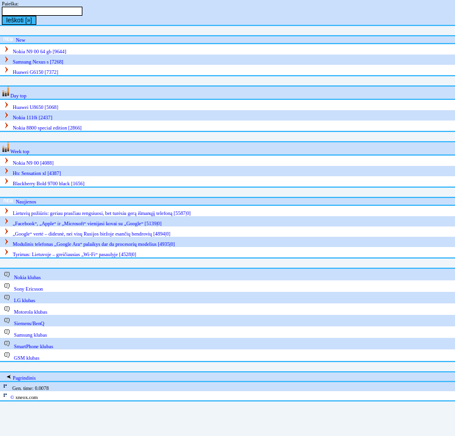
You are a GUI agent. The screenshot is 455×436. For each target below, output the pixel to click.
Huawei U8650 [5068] (35, 107)
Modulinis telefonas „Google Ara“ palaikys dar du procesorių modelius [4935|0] (93, 244)
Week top (19, 151)
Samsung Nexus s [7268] (38, 62)
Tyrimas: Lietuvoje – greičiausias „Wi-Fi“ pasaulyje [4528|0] (74, 254)
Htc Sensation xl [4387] (37, 173)
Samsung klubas (30, 335)
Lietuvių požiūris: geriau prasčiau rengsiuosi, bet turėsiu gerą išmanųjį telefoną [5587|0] (102, 213)
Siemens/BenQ (29, 323)
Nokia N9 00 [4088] (33, 163)
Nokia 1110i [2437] (32, 118)
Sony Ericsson (28, 289)
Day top (18, 96)
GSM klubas (26, 358)
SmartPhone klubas (33, 346)
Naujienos (26, 202)
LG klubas (24, 300)
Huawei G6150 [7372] (35, 72)
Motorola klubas (30, 312)
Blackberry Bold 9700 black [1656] (48, 184)
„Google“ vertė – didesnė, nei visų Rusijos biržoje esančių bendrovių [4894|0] (91, 234)
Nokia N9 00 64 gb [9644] (39, 51)
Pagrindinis (24, 378)
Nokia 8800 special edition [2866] (47, 128)
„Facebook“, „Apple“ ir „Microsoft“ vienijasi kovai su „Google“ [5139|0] (87, 223)
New (20, 40)
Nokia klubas (27, 277)
